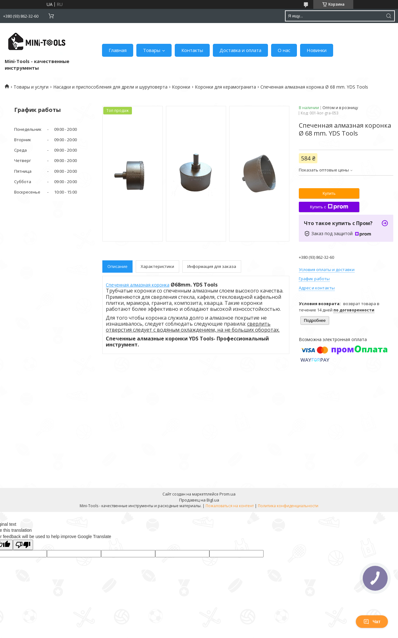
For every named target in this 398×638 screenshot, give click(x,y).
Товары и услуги (31, 87)
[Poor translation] (23, 545)
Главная (118, 50)
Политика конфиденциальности (288, 505)
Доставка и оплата (240, 50)
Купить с (329, 207)
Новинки (317, 50)
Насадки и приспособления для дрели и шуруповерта (110, 87)
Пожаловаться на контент (230, 505)
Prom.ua (227, 494)
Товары (151, 50)
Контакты (192, 50)
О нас (284, 50)
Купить (328, 193)
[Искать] (388, 16)
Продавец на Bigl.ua (199, 500)
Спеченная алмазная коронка (137, 285)
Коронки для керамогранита (225, 87)
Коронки (181, 87)
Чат (371, 621)
